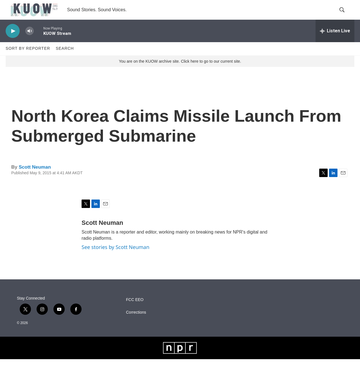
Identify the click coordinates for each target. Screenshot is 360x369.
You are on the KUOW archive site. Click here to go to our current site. (180, 71)
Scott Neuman (35, 177)
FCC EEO (134, 309)
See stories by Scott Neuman (115, 256)
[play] (12, 41)
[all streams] (335, 41)
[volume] (29, 41)
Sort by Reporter (28, 58)
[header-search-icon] (345, 14)
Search (65, 58)
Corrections (136, 322)
